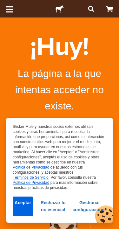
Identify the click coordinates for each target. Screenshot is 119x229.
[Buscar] (90, 8)
